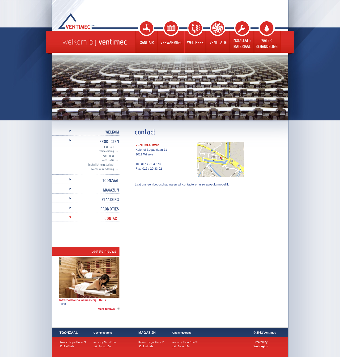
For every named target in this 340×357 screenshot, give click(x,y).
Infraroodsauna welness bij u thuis (82, 300)
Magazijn (85, 190)
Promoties (85, 209)
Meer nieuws (106, 309)
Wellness (194, 37)
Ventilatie (217, 37)
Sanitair (146, 37)
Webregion (261, 346)
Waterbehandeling (267, 37)
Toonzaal (85, 181)
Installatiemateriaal (90, 165)
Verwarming (170, 37)
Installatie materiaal (241, 37)
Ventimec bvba (88, 21)
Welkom (85, 132)
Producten (85, 142)
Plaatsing (85, 200)
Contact (85, 218)
